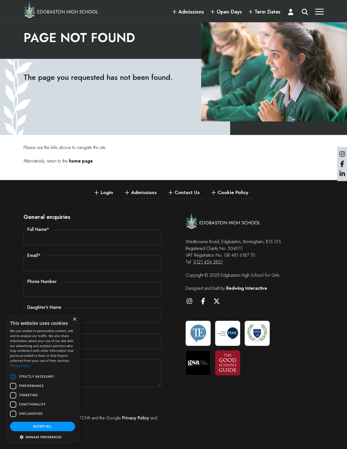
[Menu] (319, 13)
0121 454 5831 (208, 262)
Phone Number (42, 281)
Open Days (229, 12)
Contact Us (187, 192)
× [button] (74, 319)
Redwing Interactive (246, 288)
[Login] (291, 13)
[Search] (305, 13)
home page (81, 161)
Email (34, 255)
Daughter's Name (44, 307)
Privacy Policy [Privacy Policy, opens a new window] (20, 366)
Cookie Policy (233, 192)
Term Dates (267, 12)
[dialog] (42, 379)
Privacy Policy (135, 418)
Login (107, 192)
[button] (42, 436)
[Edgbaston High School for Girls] (61, 10)
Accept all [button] (42, 426)
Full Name (38, 229)
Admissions (191, 12)
